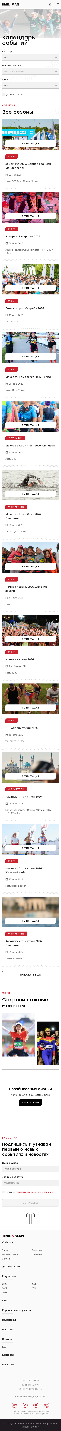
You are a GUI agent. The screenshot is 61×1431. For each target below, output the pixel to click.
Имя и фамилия (10, 1162)
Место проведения (12, 65)
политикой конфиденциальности (36, 1191)
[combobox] (30, 57)
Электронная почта (12, 1176)
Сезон (5, 79)
